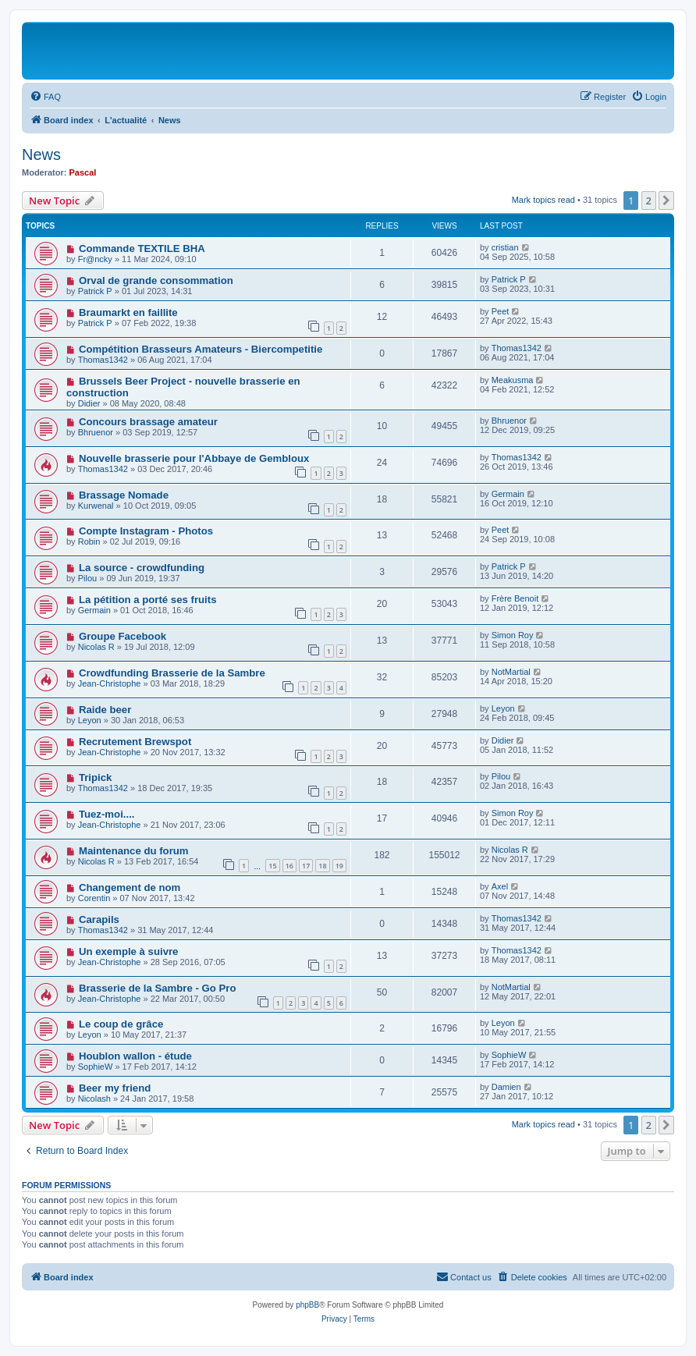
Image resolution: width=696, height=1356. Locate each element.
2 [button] (649, 200)
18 (322, 866)
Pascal (83, 172)
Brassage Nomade (124, 495)
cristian (505, 247)
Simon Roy (513, 635)
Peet (501, 311)
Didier (89, 403)
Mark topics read (543, 199)
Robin (89, 541)
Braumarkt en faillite (128, 312)
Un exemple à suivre (129, 951)
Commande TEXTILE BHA (142, 248)
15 (272, 866)
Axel (500, 886)
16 (289, 866)
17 (306, 866)
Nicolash (94, 1098)
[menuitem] (45, 96)
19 (339, 866)
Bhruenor (95, 432)
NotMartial (511, 671)
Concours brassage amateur (148, 422)
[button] (666, 200)
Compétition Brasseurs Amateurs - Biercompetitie (200, 349)
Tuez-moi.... (107, 814)
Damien (506, 1087)
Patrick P (95, 291)
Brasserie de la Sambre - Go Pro (157, 988)
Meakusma (513, 380)
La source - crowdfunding (141, 567)
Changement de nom (129, 887)
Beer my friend (115, 1088)
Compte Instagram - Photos (146, 531)
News (41, 154)
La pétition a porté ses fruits (148, 599)
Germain (508, 494)
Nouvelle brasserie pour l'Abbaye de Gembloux (194, 458)
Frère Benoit (515, 598)
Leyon (89, 720)
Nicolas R (96, 646)
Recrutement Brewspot (135, 741)
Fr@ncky (95, 259)
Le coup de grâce (121, 1024)
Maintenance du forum (134, 851)
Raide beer (105, 709)
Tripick (95, 777)
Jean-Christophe (109, 683)
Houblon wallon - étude (135, 1056)
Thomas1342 (103, 359)
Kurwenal (96, 505)
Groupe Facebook (122, 636)
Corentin (94, 898)
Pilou (87, 578)
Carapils (99, 919)
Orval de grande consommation (156, 280)
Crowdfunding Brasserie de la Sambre (172, 673)
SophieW (95, 1066)
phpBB (307, 1305)
